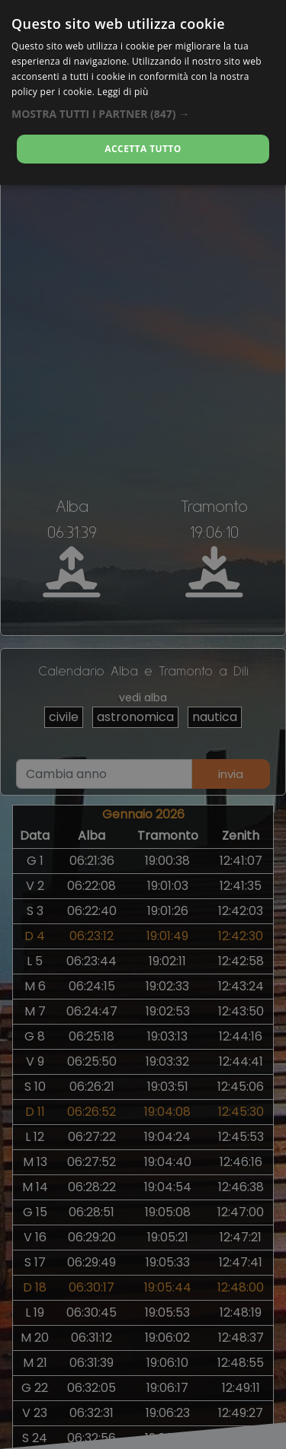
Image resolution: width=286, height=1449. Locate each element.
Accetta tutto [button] (142, 148)
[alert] (143, 724)
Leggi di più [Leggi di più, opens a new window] (123, 91)
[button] (143, 114)
